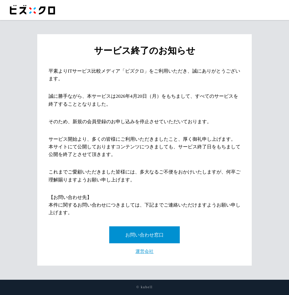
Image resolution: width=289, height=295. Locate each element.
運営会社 (144, 251)
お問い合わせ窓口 (144, 235)
